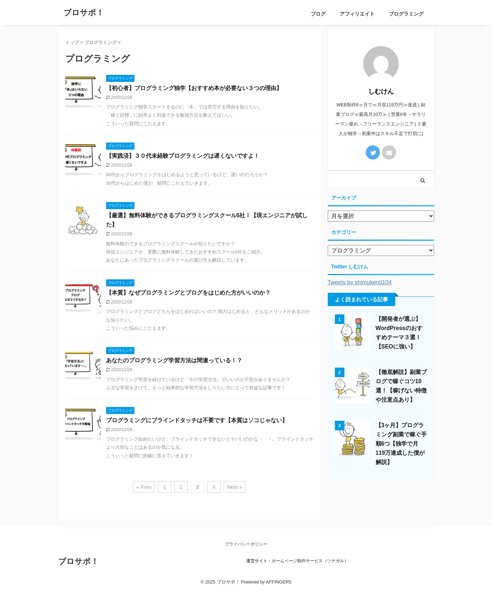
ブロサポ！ (83, 12)
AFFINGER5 (279, 582)
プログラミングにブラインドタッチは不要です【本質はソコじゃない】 (197, 420)
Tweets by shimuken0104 (360, 282)
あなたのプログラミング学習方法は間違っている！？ (174, 360)
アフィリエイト (357, 14)
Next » (234, 487)
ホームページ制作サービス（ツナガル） (310, 560)
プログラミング (406, 14)
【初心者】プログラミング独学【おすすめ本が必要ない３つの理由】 (194, 88)
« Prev (143, 487)
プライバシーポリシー (246, 544)
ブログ (318, 14)
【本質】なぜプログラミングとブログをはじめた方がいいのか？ (188, 293)
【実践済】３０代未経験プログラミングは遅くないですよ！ (182, 156)
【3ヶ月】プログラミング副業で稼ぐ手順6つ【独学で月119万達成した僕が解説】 (401, 443)
